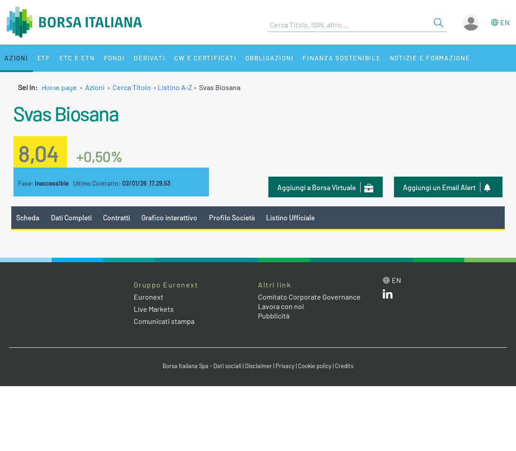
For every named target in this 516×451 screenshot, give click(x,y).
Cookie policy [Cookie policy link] (314, 365)
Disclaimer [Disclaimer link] (258, 365)
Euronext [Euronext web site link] (148, 296)
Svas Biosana (66, 113)
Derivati (149, 58)
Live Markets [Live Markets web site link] (154, 309)
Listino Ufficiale (290, 217)
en (505, 22)
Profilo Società (232, 217)
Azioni (16, 58)
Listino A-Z (175, 87)
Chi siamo (55, 85)
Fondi (114, 58)
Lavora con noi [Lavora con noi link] (281, 306)
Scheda (27, 217)
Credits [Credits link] (344, 365)
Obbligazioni (269, 58)
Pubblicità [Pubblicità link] (274, 315)
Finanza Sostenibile (341, 58)
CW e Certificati (205, 58)
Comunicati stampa (164, 321)
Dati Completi (71, 217)
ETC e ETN (77, 58)
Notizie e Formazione (430, 58)
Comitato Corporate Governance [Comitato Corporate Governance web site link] (309, 296)
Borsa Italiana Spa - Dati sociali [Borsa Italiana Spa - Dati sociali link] (202, 365)
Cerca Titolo (132, 87)
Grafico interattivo (169, 217)
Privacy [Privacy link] (285, 365)
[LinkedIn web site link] (388, 296)
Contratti (116, 217)
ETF (43, 58)
